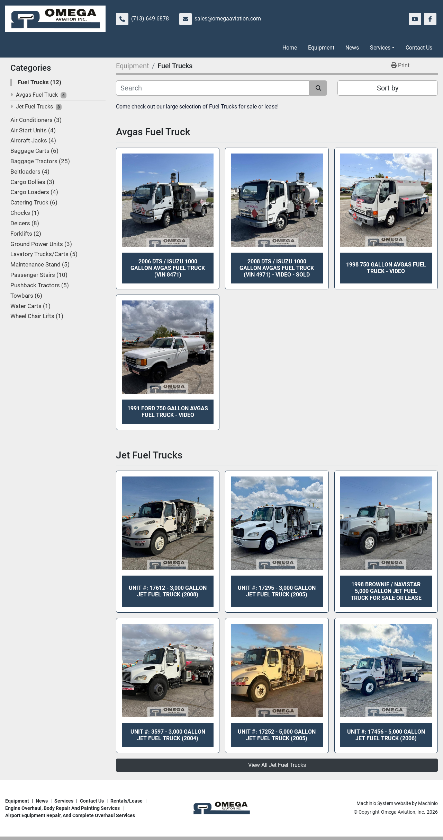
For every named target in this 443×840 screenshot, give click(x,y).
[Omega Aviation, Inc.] (221, 808)
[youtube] (415, 19)
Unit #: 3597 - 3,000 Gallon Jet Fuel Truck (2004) (167, 735)
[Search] (212, 88)
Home (289, 47)
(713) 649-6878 (150, 18)
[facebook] (430, 19)
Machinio (428, 803)
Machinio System (374, 803)
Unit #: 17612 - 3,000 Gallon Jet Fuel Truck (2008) (168, 591)
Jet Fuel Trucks (34, 106)
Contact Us (419, 47)
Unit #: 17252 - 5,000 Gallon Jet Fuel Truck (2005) (277, 735)
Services (380, 47)
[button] (382, 48)
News (352, 47)
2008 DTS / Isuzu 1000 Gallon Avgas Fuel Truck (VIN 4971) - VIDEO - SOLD (276, 268)
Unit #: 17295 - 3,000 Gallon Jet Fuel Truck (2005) (277, 591)
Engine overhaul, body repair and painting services (62, 808)
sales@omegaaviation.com (228, 18)
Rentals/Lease (126, 801)
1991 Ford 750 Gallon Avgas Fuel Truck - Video (167, 411)
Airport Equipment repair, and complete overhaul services (70, 815)
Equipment (321, 47)
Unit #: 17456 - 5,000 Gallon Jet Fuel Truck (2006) (386, 735)
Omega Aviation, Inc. (403, 812)
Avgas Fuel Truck (37, 94)
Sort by (387, 88)
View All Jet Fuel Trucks (277, 765)
